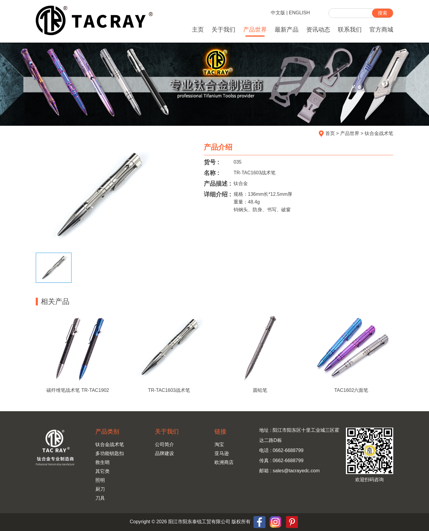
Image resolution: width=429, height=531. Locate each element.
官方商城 (381, 29)
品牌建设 (164, 453)
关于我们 (223, 29)
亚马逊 (221, 453)
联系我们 (350, 29)
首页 (330, 133)
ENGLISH (299, 12)
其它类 (102, 471)
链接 (220, 431)
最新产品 (287, 29)
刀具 (100, 498)
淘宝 (219, 444)
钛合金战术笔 (379, 133)
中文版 (278, 12)
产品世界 (255, 29)
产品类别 (107, 431)
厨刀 (100, 489)
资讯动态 (318, 29)
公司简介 (164, 444)
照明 (100, 480)
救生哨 (102, 462)
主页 (198, 29)
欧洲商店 (224, 462)
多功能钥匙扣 (109, 453)
